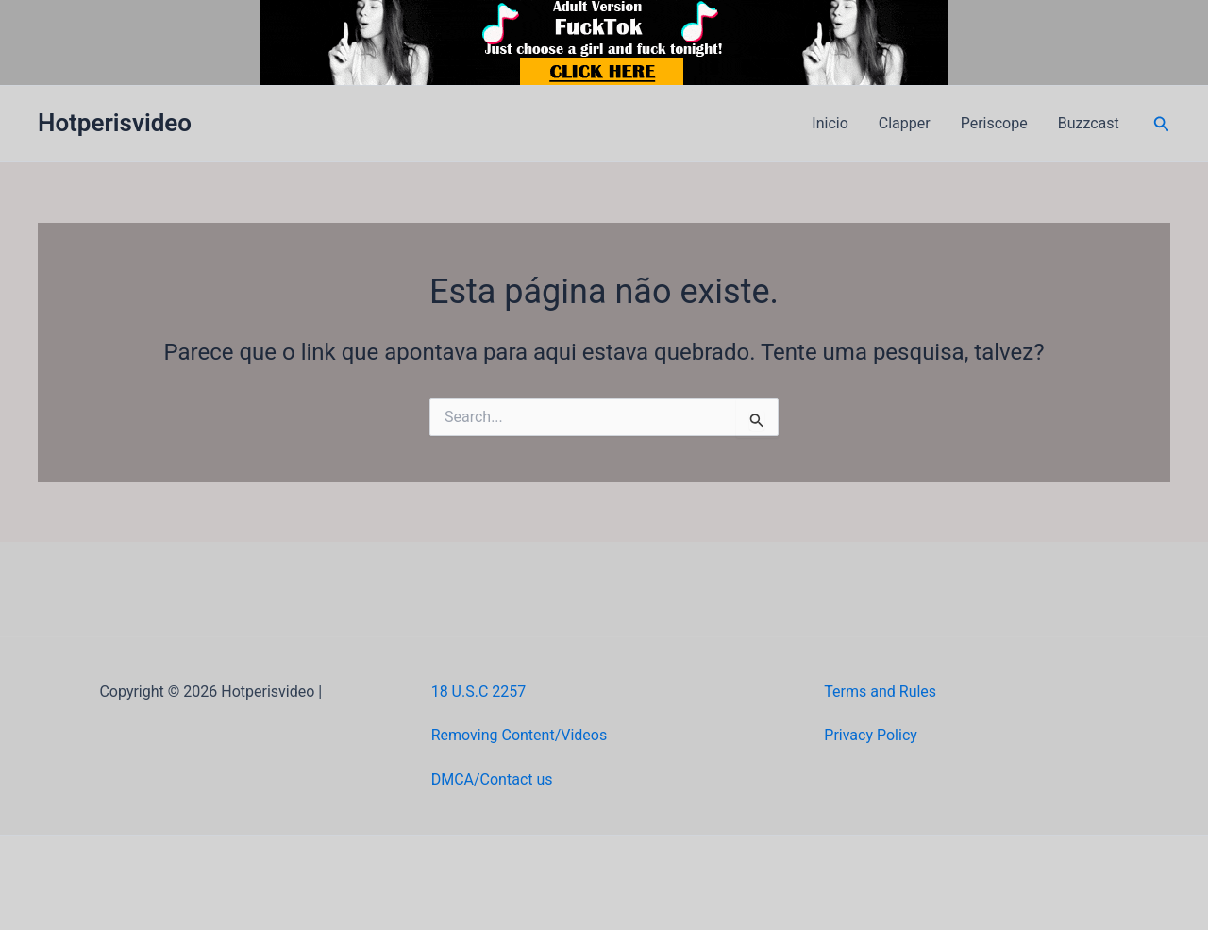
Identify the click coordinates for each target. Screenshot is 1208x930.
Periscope (994, 123)
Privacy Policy (870, 735)
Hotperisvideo (115, 123)
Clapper (905, 123)
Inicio (829, 123)
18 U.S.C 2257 (479, 692)
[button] (1161, 124)
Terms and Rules (880, 692)
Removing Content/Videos (519, 735)
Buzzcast (1088, 123)
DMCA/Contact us (492, 779)
